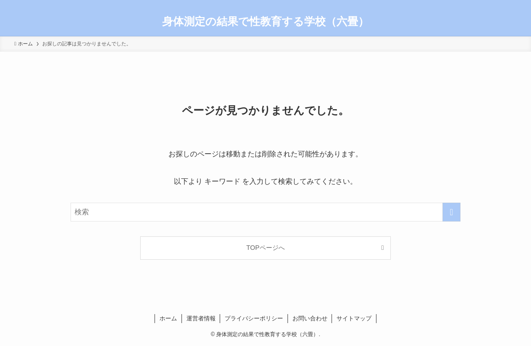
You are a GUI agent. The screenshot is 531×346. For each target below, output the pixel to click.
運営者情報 (201, 318)
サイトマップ (354, 318)
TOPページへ (265, 247)
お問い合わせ (309, 318)
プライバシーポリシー (254, 318)
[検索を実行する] (451, 212)
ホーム (168, 318)
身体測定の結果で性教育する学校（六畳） (265, 21)
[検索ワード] (265, 212)
